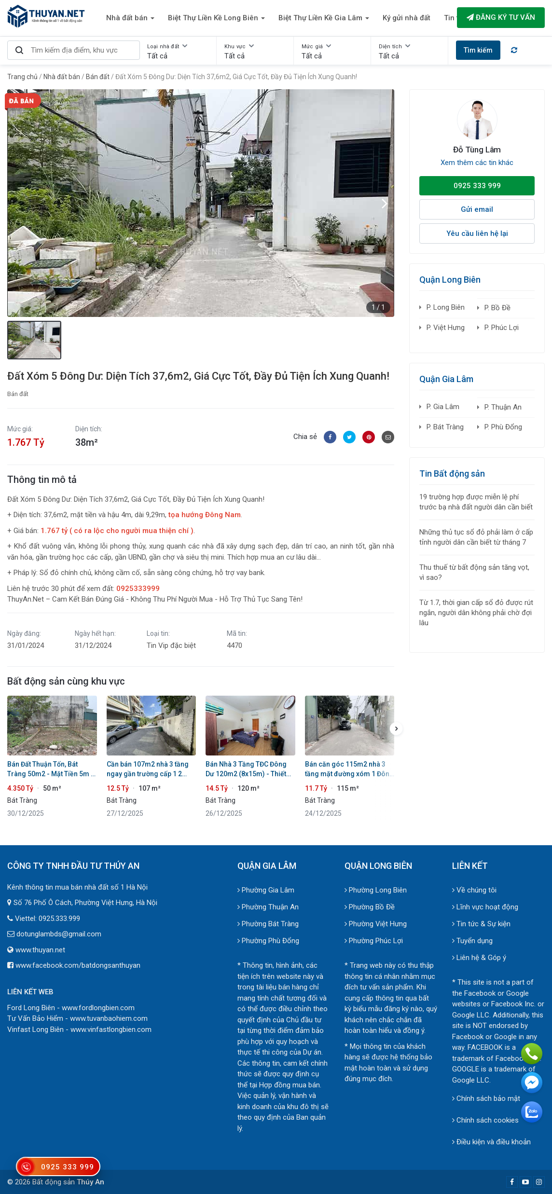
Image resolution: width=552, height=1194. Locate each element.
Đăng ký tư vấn (501, 17)
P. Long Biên (446, 307)
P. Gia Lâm (443, 406)
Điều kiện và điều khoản (491, 1142)
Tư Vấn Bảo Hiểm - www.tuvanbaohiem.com (77, 1018)
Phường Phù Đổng (268, 940)
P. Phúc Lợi (501, 327)
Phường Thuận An (268, 907)
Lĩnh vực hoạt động (485, 907)
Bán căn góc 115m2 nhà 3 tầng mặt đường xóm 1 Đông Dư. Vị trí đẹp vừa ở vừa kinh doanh (349, 769)
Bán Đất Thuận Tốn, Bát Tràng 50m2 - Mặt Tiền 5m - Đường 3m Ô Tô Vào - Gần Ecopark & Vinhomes (50, 769)
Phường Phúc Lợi (374, 940)
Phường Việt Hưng (376, 924)
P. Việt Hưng (446, 327)
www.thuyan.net (40, 950)
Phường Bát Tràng (268, 924)
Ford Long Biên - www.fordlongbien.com (71, 1007)
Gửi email (477, 209)
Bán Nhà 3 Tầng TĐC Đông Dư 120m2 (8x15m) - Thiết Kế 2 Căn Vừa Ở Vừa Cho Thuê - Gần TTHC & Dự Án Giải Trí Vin (246, 769)
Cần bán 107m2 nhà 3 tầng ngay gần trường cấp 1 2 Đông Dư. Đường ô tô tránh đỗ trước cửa (148, 769)
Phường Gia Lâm (265, 890)
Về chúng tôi (474, 890)
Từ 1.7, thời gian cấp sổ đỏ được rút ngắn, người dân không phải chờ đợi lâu (476, 612)
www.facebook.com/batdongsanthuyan (77, 965)
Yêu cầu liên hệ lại (477, 233)
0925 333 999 (477, 185)
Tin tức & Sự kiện (481, 924)
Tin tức (456, 18)
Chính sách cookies (485, 1120)
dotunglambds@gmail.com (58, 934)
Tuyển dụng (472, 940)
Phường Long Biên (376, 890)
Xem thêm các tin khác (477, 162)
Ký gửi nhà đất (406, 18)
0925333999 (138, 588)
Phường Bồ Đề (370, 907)
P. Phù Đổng (503, 427)
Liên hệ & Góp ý (479, 957)
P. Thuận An (503, 407)
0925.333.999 (59, 918)
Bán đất (17, 394)
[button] (384, 203)
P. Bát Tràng (445, 427)
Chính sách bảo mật (486, 1098)
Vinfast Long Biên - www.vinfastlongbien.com (79, 1029)
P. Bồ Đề (497, 307)
